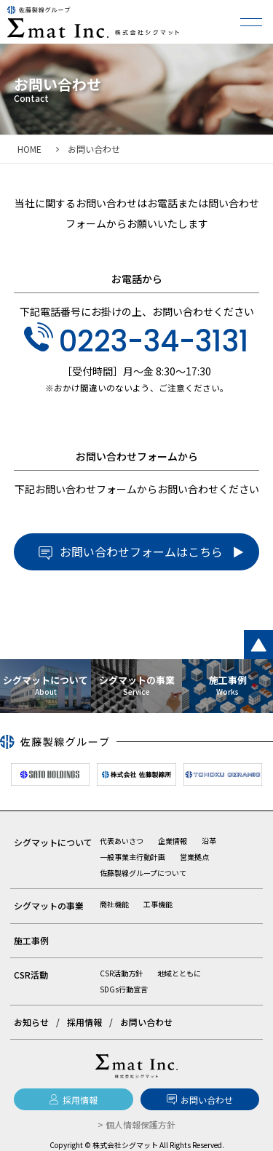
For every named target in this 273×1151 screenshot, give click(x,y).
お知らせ (31, 1022)
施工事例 (31, 940)
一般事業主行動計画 (132, 856)
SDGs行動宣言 (124, 989)
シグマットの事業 (49, 905)
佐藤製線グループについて (143, 872)
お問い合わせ (146, 1022)
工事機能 (158, 904)
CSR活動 (31, 974)
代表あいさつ (121, 840)
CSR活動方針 (121, 973)
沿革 (209, 840)
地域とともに (179, 973)
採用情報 (84, 1022)
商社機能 (114, 904)
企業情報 (172, 840)
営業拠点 (194, 856)
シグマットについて (53, 842)
